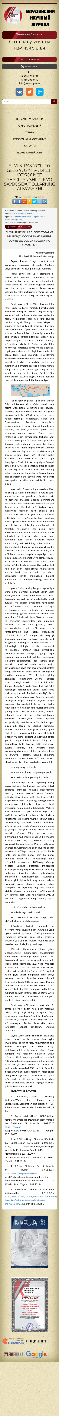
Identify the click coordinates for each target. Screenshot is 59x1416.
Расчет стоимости (29, 59)
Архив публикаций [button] (29, 126)
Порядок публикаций (29, 119)
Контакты (30, 146)
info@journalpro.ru (29, 83)
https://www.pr (13, 1126)
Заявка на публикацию (29, 34)
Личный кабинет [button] (29, 66)
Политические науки (22, 213)
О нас (29, 113)
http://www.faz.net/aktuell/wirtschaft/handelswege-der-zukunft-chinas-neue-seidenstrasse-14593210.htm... (32, 1200)
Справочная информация (29, 139)
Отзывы (30, 133)
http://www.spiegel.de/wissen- (21, 1173)
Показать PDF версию (18, 227)
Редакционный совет (29, 153)
